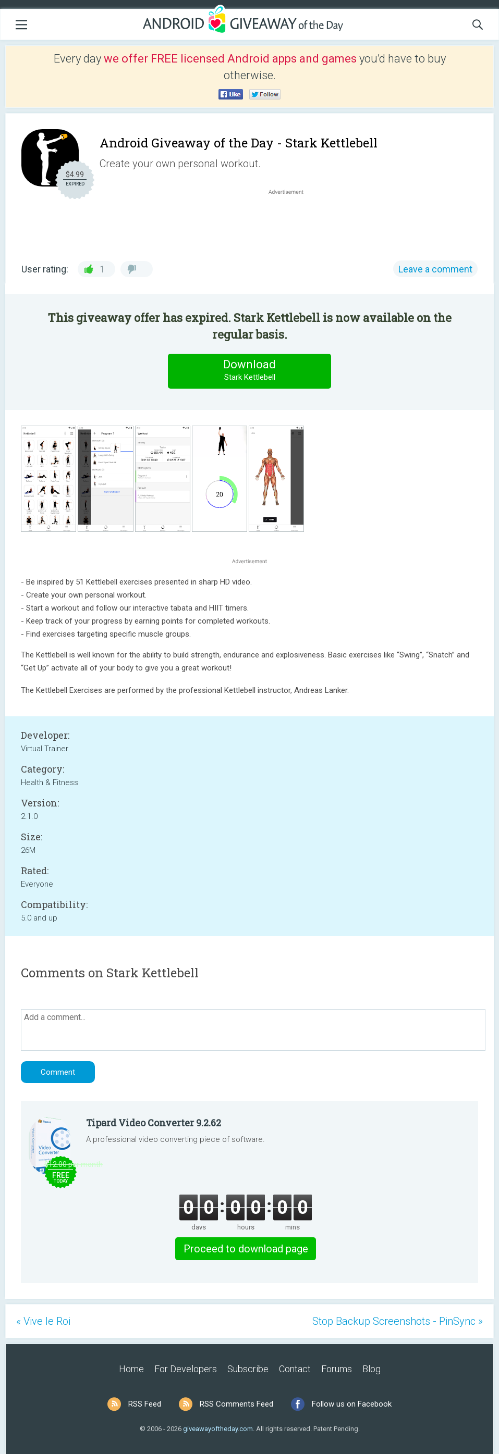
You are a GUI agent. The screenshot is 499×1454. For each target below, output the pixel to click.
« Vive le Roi (43, 1321)
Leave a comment (435, 269)
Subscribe (248, 1368)
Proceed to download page (246, 1248)
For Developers (185, 1368)
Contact (295, 1368)
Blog (371, 1368)
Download (249, 370)
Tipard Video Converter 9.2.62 (153, 1122)
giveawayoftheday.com (218, 1429)
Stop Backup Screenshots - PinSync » (397, 1321)
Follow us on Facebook (352, 1404)
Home (131, 1368)
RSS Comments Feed (236, 1404)
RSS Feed (144, 1404)
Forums (336, 1368)
